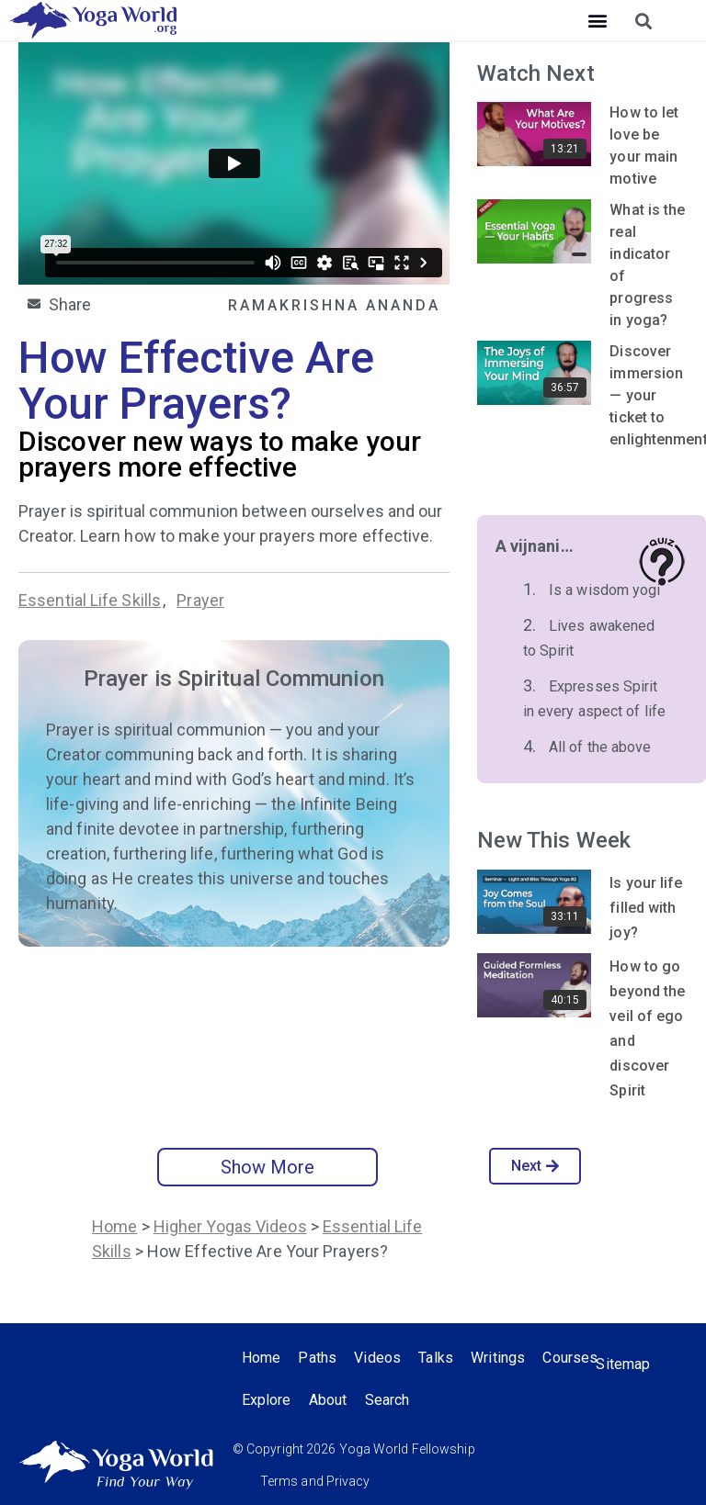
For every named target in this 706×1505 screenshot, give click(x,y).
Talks (437, 1357)
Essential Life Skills (89, 600)
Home (114, 1226)
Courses (269, 1400)
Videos (379, 1357)
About (401, 1400)
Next (535, 1165)
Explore (340, 1400)
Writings (500, 1357)
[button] (597, 21)
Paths (318, 1357)
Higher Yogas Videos (230, 1226)
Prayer (200, 600)
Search (461, 1400)
